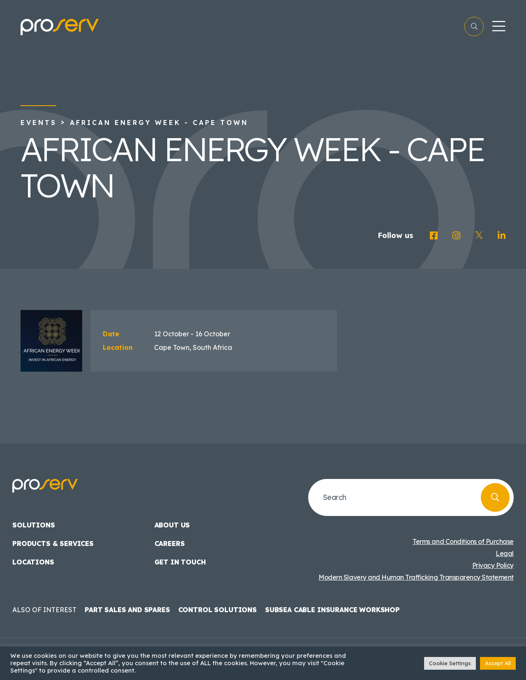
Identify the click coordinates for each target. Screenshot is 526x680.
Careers (170, 543)
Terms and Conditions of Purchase (463, 541)
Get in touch (180, 562)
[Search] (495, 497)
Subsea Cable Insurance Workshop (332, 610)
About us (172, 525)
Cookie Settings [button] (450, 663)
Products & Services (53, 543)
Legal (505, 553)
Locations (33, 562)
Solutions (33, 525)
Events (39, 122)
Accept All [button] (498, 663)
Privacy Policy (493, 565)
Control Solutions (217, 610)
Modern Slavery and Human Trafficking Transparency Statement (416, 577)
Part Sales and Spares (127, 610)
